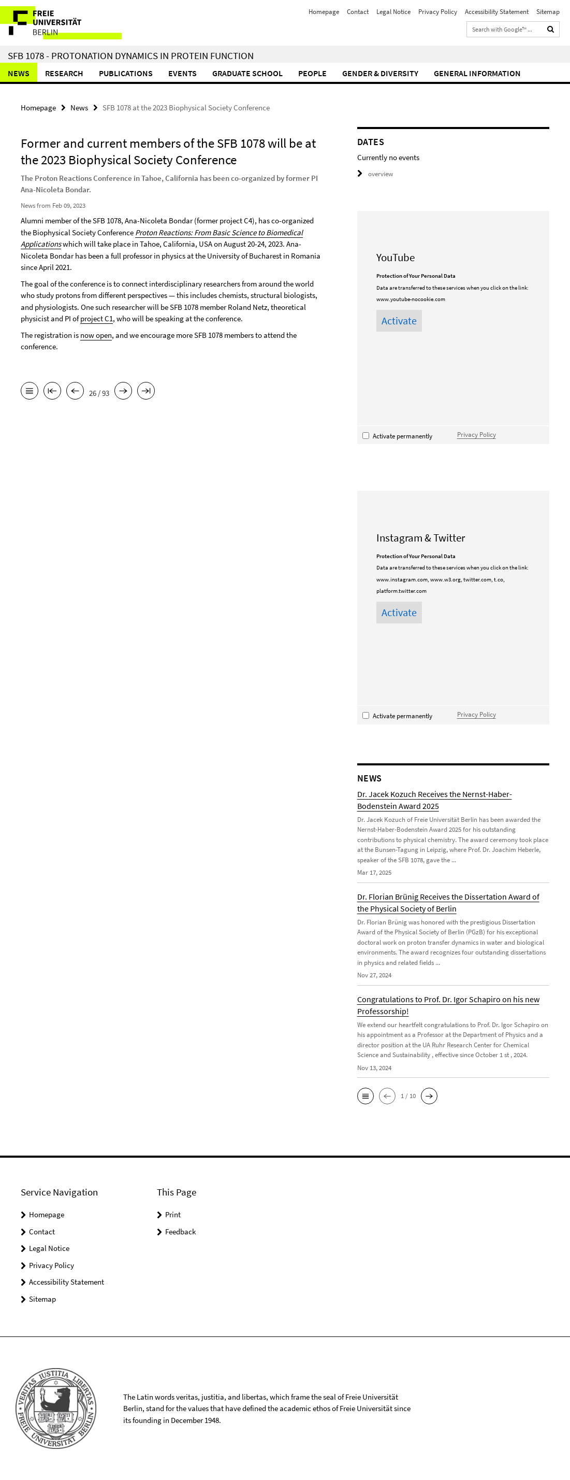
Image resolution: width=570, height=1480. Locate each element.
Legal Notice (393, 11)
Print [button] (173, 1214)
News (19, 73)
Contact (358, 11)
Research (64, 73)
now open (96, 335)
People (312, 73)
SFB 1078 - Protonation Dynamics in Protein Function (131, 55)
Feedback (180, 1231)
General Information (477, 73)
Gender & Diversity (380, 73)
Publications (126, 73)
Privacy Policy (437, 11)
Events (182, 73)
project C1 (96, 318)
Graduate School (247, 73)
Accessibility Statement (497, 11)
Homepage (324, 11)
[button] (365, 1096)
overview (375, 173)
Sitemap (548, 11)
